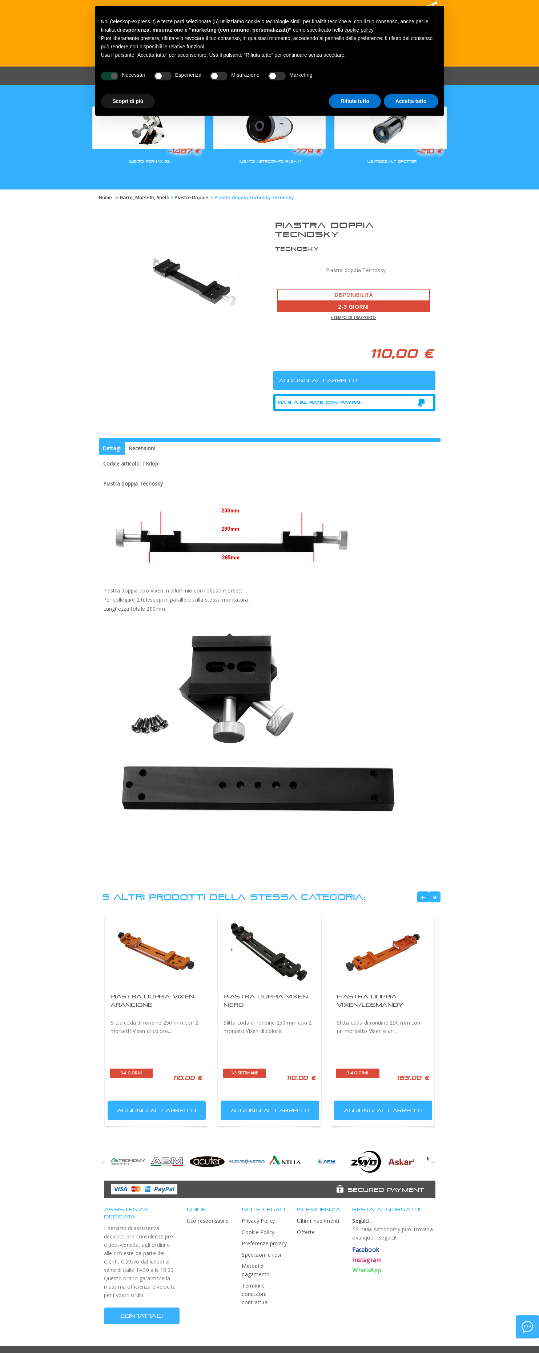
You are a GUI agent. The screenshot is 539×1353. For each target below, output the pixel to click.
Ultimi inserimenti (318, 1220)
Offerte (306, 1232)
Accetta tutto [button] (411, 101)
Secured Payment (385, 1189)
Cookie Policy (258, 1232)
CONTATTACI (141, 1316)
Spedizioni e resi (261, 1254)
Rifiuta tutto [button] (355, 101)
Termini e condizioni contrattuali (256, 1294)
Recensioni (142, 448)
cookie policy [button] (359, 30)
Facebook (365, 1250)
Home (105, 197)
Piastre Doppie (191, 197)
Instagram (366, 1260)
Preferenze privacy (264, 1243)
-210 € (429, 151)
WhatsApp (366, 1270)
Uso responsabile (208, 1220)
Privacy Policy (258, 1220)
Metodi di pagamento (256, 1270)
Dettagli (112, 448)
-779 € (306, 151)
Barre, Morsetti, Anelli (144, 197)
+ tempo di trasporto (353, 317)
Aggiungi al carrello (152, 1108)
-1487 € (184, 151)
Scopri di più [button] (128, 101)
